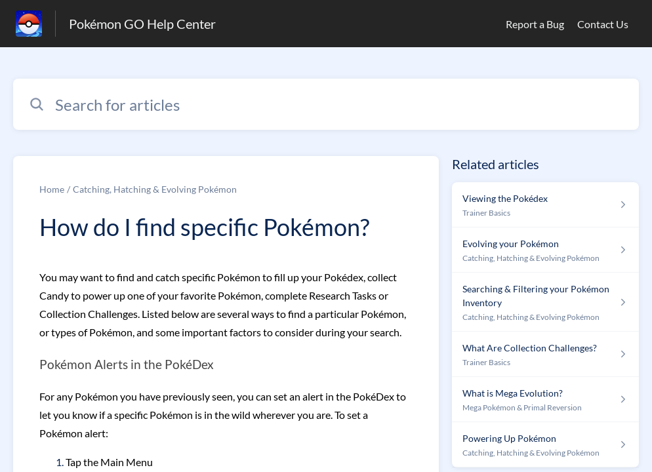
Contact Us (602, 24)
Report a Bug (535, 24)
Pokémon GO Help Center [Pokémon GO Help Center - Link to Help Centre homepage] (142, 23)
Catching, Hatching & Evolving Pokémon (155, 189)
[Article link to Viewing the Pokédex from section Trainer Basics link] (545, 204)
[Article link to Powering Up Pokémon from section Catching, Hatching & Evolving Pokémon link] (545, 444)
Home (51, 189)
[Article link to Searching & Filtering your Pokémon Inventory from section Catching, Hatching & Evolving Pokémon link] (545, 302)
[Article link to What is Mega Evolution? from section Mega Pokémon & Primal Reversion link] (545, 399)
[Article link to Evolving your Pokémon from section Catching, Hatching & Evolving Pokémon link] (545, 250)
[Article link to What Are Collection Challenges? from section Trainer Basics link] (545, 354)
